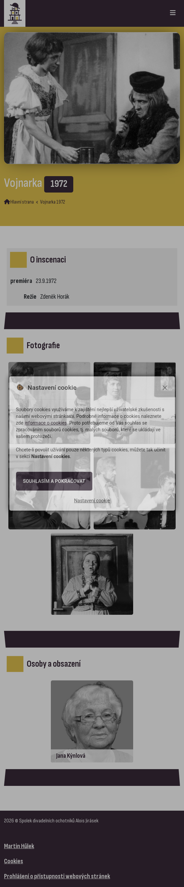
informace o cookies (45, 423)
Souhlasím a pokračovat (54, 481)
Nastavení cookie (92, 500)
